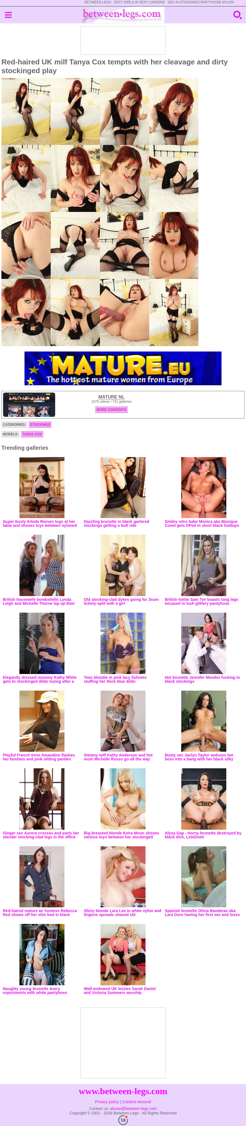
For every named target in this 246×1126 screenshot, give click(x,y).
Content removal (136, 1102)
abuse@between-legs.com (133, 1108)
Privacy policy (107, 1102)
